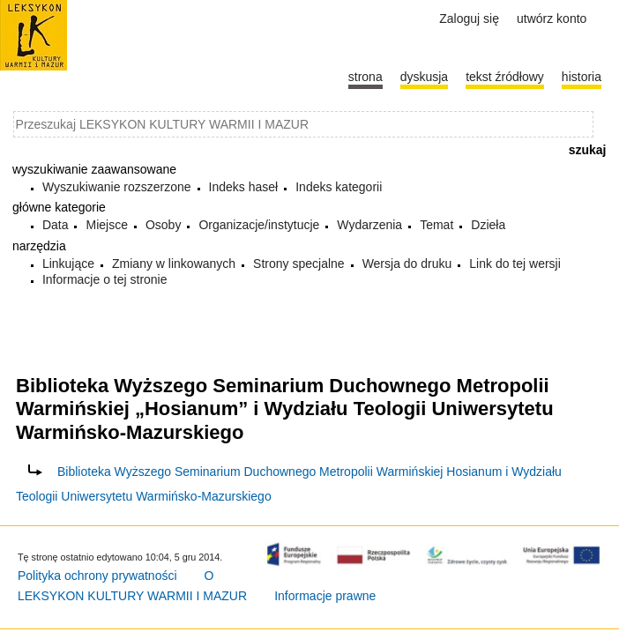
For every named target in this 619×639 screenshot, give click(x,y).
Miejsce (106, 225)
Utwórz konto (551, 18)
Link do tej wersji (515, 263)
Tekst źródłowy (505, 77)
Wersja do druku (407, 263)
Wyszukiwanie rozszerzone (116, 187)
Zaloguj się (469, 18)
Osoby (163, 225)
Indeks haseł (244, 187)
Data (55, 225)
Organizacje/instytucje (258, 225)
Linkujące (68, 263)
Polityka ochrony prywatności (97, 575)
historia (581, 77)
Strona (365, 77)
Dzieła (488, 225)
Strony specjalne (299, 263)
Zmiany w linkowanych (173, 263)
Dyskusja (424, 77)
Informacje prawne (325, 596)
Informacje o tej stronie (105, 279)
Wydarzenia (369, 225)
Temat (436, 225)
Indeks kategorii (338, 187)
